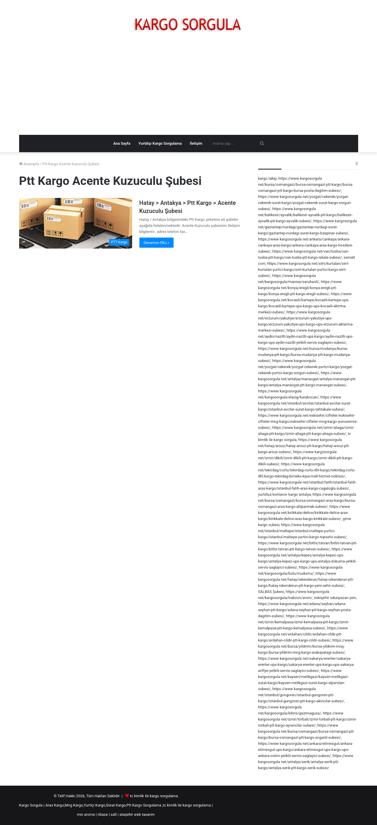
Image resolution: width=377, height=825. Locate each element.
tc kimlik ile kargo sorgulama (154, 796)
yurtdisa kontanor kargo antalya (284, 494)
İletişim (196, 143)
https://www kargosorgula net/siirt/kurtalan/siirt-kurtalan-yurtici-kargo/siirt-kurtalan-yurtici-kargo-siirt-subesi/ (303, 269)
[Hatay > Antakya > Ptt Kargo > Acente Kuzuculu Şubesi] (75, 223)
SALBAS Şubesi (271, 591)
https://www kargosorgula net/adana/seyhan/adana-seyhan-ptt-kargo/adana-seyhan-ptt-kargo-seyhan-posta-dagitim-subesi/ (305, 610)
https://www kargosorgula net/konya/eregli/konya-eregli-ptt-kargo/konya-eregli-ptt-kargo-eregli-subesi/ (300, 288)
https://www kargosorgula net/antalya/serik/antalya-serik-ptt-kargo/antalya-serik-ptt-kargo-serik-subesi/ (306, 762)
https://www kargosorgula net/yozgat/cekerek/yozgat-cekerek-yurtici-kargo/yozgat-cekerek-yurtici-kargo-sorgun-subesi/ (305, 367)
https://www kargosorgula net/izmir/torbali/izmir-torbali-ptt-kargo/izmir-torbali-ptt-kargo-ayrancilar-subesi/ (307, 719)
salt (114, 814)
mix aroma (86, 814)
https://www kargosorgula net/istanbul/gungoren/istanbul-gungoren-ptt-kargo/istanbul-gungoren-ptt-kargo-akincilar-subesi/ (301, 695)
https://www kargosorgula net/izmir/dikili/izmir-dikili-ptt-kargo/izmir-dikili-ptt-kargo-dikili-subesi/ (305, 458)
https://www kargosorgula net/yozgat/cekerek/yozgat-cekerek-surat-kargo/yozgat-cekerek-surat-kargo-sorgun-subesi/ (305, 202)
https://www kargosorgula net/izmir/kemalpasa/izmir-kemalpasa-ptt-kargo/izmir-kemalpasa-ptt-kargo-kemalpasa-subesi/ (303, 622)
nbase (103, 814)
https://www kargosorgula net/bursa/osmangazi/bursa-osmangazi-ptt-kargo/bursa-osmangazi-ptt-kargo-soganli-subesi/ (306, 731)
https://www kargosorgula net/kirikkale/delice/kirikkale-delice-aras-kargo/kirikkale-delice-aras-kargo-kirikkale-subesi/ (304, 512)
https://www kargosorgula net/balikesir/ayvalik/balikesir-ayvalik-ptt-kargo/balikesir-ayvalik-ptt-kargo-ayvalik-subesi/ (305, 215)
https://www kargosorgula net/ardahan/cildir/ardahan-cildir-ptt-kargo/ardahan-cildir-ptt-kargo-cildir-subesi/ (303, 634)
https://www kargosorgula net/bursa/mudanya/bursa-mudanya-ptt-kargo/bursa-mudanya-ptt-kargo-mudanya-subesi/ (304, 354)
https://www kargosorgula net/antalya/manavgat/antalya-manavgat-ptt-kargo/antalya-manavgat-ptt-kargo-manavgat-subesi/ (307, 379)
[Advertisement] (188, 88)
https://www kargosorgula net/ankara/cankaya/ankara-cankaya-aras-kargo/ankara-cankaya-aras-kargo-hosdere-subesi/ (305, 245)
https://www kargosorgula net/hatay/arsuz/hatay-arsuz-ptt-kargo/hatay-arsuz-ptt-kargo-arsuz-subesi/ (304, 446)
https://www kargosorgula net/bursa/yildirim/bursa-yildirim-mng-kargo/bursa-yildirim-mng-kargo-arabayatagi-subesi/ (305, 646)
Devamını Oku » (157, 242)
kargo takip (267, 178)
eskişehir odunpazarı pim (335, 598)
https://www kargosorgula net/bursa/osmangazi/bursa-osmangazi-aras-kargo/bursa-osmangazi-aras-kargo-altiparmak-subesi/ (307, 500)
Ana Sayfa (121, 143)
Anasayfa (29, 164)
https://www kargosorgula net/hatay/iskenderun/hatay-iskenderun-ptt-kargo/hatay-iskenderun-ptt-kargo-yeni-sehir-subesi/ (306, 579)
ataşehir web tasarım (136, 814)
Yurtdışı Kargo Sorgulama (160, 143)
